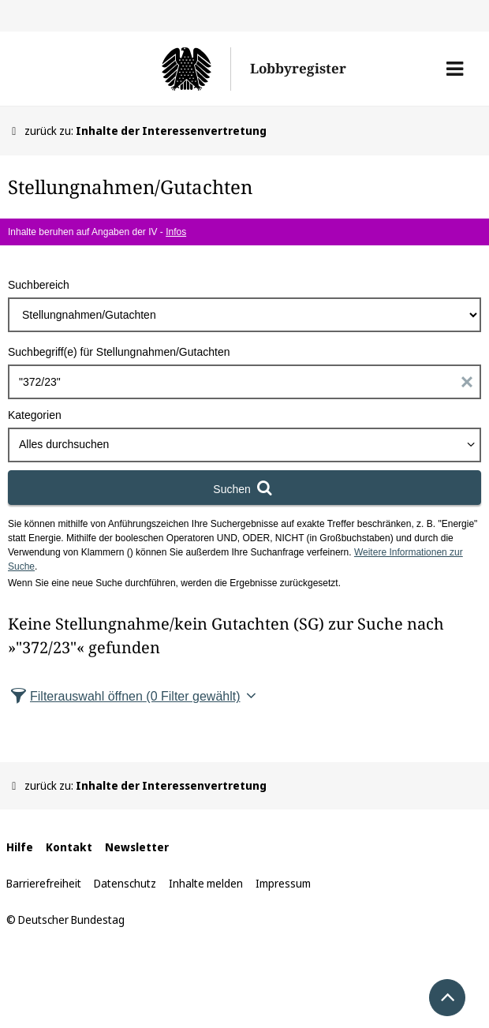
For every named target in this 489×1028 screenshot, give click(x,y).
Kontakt (69, 846)
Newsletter (137, 846)
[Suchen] (244, 487)
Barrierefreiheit (43, 883)
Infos (176, 231)
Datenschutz (125, 883)
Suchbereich (38, 284)
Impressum (283, 883)
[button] (454, 68)
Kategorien (35, 415)
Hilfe (19, 846)
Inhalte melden (206, 883)
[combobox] (244, 445)
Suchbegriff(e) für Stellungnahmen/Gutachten (119, 352)
